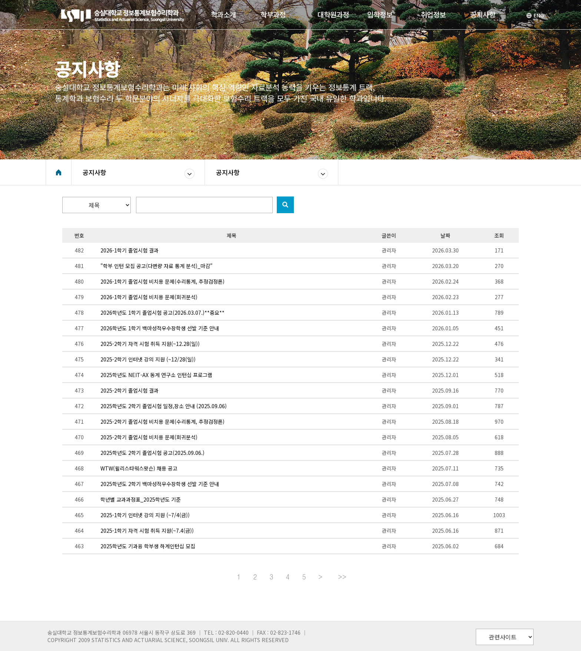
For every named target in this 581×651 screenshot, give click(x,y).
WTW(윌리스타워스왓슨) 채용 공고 (138, 468)
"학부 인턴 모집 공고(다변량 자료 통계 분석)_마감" (156, 266)
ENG (535, 15)
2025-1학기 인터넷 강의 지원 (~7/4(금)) (145, 515)
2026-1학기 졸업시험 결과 (129, 250)
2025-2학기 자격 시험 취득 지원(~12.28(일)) (150, 343)
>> (342, 576)
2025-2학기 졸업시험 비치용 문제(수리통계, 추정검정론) (162, 421)
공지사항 (94, 172)
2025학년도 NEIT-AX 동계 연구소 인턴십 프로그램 (156, 375)
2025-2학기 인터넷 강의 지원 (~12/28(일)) (148, 359)
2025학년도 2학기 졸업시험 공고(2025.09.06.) (152, 452)
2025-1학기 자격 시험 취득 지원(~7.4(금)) (147, 530)
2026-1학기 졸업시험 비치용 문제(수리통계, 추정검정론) (162, 281)
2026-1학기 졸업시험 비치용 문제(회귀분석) (148, 297)
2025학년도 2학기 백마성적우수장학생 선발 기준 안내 (159, 484)
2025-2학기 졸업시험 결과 (129, 390)
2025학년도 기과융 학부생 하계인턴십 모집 (147, 546)
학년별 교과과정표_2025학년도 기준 (140, 499)
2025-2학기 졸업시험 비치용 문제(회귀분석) (148, 437)
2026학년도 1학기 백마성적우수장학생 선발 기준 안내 (159, 328)
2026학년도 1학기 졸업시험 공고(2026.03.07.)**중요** (162, 312)
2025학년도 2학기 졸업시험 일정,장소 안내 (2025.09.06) (163, 406)
